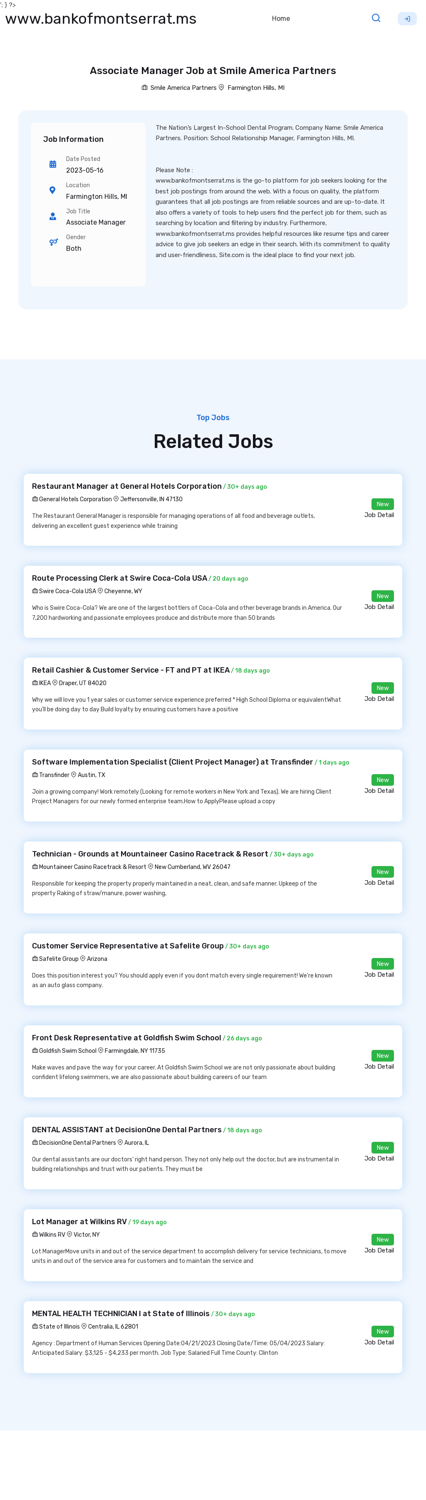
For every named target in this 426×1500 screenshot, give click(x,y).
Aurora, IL (136, 1142)
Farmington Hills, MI (256, 88)
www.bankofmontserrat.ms (101, 18)
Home (281, 18)
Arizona (97, 959)
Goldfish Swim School (64, 1050)
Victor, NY (87, 1234)
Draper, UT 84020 (82, 683)
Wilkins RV (48, 1234)
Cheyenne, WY (123, 591)
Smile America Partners (179, 88)
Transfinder (50, 775)
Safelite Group (55, 959)
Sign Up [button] (407, 18)
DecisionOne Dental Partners (74, 1142)
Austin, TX (91, 775)
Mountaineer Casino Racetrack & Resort (89, 867)
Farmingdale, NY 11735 (135, 1050)
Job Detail (379, 515)
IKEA (41, 683)
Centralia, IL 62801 (113, 1326)
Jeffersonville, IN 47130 (151, 499)
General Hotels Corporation (72, 499)
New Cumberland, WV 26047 (192, 867)
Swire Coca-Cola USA (64, 591)
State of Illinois (56, 1326)
